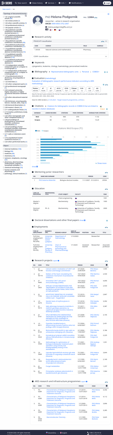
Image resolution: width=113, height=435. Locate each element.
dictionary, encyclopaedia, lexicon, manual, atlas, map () (16, 102)
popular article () (14, 28)
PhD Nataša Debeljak (94, 300)
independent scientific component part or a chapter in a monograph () (16, 66)
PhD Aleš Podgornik (94, 285)
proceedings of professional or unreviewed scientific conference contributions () (14, 122)
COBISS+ (95, 72)
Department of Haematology (60, 237)
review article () (14, 21)
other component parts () (17, 84)
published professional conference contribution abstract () (14, 61)
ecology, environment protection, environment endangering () (13, 177)
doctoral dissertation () (16, 105)
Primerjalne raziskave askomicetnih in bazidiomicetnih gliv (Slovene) (60, 370)
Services (50, 3)
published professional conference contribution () (15, 45)
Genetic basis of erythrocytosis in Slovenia (58, 300)
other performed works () (17, 142)
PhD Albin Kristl (93, 305)
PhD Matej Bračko (95, 408)
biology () (9, 151)
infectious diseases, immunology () (12, 188)
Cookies (10, 432)
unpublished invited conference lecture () (13, 138)
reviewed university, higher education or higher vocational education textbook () (16, 92)
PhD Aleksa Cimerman (94, 365)
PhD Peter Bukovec (95, 415)
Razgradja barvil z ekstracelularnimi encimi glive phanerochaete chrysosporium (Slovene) (59, 359)
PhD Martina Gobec (94, 274)
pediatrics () (9, 185)
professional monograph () (15, 87)
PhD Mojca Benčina (94, 269)
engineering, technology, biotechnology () (14, 182)
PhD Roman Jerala (94, 280)
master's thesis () (15, 107)
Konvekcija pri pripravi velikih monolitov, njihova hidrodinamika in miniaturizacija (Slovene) (59, 336)
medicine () (9, 153)
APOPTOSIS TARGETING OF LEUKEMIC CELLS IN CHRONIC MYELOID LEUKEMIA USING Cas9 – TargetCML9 (60, 294)
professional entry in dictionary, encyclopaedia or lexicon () (15, 77)
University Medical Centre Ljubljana (49, 238)
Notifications (75, 3)
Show (35, 166)
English (63, 430)
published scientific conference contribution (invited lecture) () (13, 31)
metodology (50, 78)
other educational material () (16, 98)
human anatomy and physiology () (12, 170)
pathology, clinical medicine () (16, 174)
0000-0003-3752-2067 (60, 23)
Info (62, 3)
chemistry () (10, 156)
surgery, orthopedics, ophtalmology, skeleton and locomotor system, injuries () (15, 195)
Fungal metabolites (53, 364)
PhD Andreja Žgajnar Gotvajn (94, 343)
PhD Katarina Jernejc (95, 370)
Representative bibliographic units (65, 72)
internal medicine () (13, 149)
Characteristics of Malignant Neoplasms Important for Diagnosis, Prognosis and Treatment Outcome (61, 389)
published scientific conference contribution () (15, 41)
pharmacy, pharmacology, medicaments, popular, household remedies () (14, 163)
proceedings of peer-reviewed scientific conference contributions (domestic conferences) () (15, 129)
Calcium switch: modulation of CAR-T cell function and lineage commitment (60, 269)
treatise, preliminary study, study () (16, 113)
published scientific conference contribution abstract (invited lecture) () (15, 50)
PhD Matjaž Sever (94, 294)
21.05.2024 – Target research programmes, (63, 100)
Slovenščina (51, 430)
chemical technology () (14, 167)
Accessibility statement (22, 432)
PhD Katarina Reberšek (47, 180)
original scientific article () (12, 17)
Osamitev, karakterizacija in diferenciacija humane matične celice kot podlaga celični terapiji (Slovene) (59, 323)
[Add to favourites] (108, 14)
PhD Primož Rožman (94, 322)
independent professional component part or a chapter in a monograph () (16, 72)
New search (21, 3)
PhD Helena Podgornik (94, 352)
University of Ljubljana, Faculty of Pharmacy (49, 247)
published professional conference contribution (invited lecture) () (14, 37)
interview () (12, 82)
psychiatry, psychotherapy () (15, 191)
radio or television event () (15, 135)
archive (81, 100)
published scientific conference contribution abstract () (13, 55)
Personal (85, 72)
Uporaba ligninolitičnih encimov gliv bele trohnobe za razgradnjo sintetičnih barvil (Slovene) (60, 353)
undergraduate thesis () (17, 110)
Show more (100, 163)
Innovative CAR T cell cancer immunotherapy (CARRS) (56, 280)
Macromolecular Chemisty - (56, 414)
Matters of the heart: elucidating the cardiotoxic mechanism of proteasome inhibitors (60, 275)
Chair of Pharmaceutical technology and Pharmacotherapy (62, 247)
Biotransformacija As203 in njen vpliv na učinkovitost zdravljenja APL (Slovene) (59, 329)
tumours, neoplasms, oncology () (16, 159)
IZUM (11, 430)
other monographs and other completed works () (15, 116)
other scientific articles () (17, 23)
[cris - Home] (6, 3)
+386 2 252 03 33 (94, 430)
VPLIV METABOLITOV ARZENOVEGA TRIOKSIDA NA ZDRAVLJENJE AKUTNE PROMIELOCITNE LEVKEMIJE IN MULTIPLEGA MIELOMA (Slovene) (59, 315)
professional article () (16, 25)
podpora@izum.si (94, 432)
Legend (56, 260)
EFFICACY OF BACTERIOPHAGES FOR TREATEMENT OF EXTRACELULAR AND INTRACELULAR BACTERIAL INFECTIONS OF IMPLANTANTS (60, 287)
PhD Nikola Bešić (96, 389)
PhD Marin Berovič (94, 359)
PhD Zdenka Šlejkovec (94, 314)
